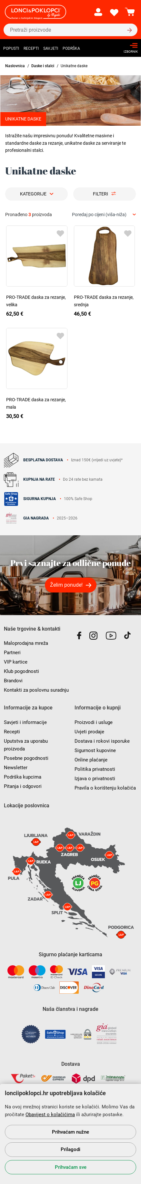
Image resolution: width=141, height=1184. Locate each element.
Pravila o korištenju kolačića (105, 788)
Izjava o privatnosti (95, 778)
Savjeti (50, 48)
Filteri (100, 193)
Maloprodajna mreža (26, 643)
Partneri (12, 652)
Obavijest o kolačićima (50, 1114)
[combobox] (104, 214)
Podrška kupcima (22, 777)
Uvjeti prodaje (89, 732)
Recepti (31, 48)
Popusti (11, 48)
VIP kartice (15, 662)
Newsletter (15, 767)
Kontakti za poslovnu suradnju (36, 690)
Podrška (71, 48)
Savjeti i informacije (25, 722)
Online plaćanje (91, 760)
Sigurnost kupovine (95, 750)
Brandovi (13, 681)
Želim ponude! (66, 585)
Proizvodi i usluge (94, 722)
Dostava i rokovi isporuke (102, 741)
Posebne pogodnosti (26, 758)
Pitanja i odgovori (23, 786)
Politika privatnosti (95, 769)
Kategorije (33, 193)
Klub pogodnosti (21, 671)
